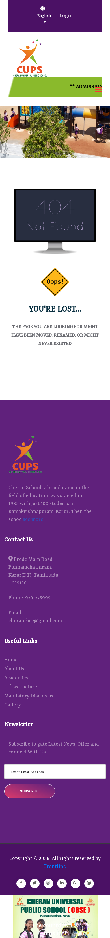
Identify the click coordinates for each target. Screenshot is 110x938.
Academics (16, 678)
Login (66, 16)
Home (11, 660)
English (44, 12)
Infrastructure (20, 687)
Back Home (55, 366)
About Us (14, 669)
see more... (35, 519)
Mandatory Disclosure (29, 696)
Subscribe (30, 791)
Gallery (12, 705)
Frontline (55, 866)
